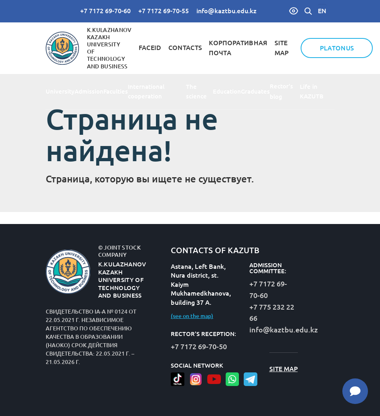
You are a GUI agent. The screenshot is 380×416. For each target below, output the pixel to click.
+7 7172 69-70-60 (105, 10)
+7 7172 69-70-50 (199, 346)
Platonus (337, 48)
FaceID (150, 47)
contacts (185, 47)
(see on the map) (192, 316)
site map (283, 368)
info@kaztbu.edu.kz (226, 10)
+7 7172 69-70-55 (163, 10)
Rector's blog (281, 91)
